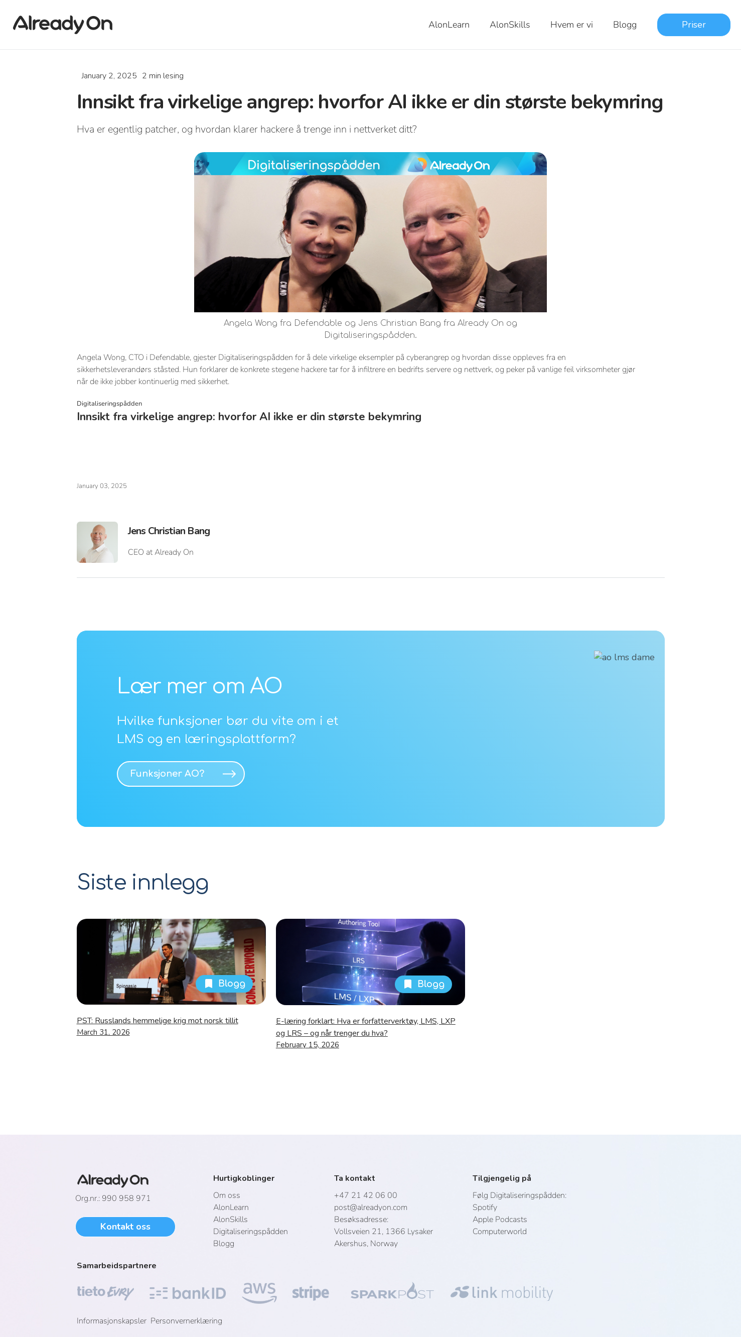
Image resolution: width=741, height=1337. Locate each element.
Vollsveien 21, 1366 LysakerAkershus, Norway (383, 1231)
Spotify (485, 1207)
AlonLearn (449, 25)
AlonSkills (510, 25)
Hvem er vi (571, 25)
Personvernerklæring (186, 1320)
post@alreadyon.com (370, 1207)
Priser (694, 25)
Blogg (625, 25)
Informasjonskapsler (114, 1320)
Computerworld (500, 1231)
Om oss (226, 1195)
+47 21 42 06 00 (365, 1195)
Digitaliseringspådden (250, 1231)
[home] (68, 25)
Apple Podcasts (500, 1219)
